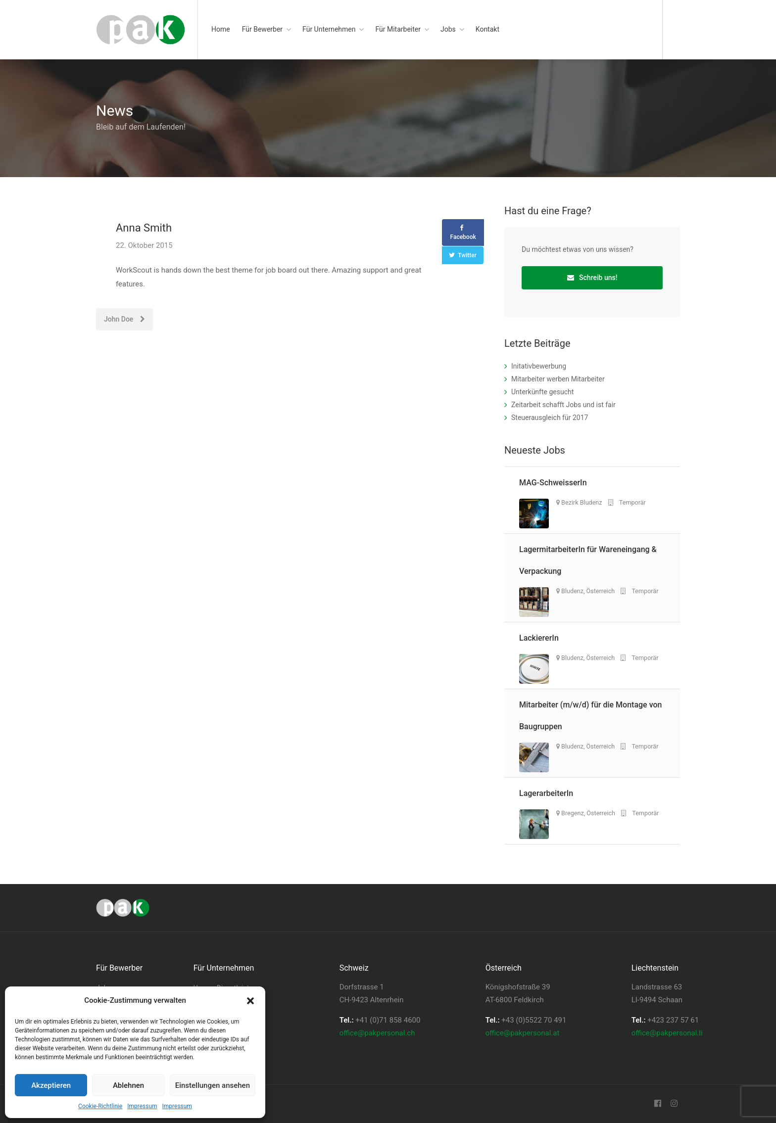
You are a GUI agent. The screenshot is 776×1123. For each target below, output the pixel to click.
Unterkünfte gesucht (542, 392)
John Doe (124, 319)
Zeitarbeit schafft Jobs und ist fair (563, 405)
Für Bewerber (262, 29)
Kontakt (487, 29)
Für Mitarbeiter (398, 29)
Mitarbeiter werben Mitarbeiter (558, 379)
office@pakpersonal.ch (377, 1033)
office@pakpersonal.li (667, 1033)
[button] (250, 1001)
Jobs (448, 29)
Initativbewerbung (538, 366)
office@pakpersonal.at (522, 1033)
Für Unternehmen (328, 29)
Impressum (142, 1106)
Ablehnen (128, 1085)
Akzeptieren (51, 1085)
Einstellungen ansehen (212, 1085)
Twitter (467, 255)
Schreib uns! (592, 277)
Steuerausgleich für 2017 (549, 417)
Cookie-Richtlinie (100, 1106)
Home (220, 29)
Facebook (463, 237)
